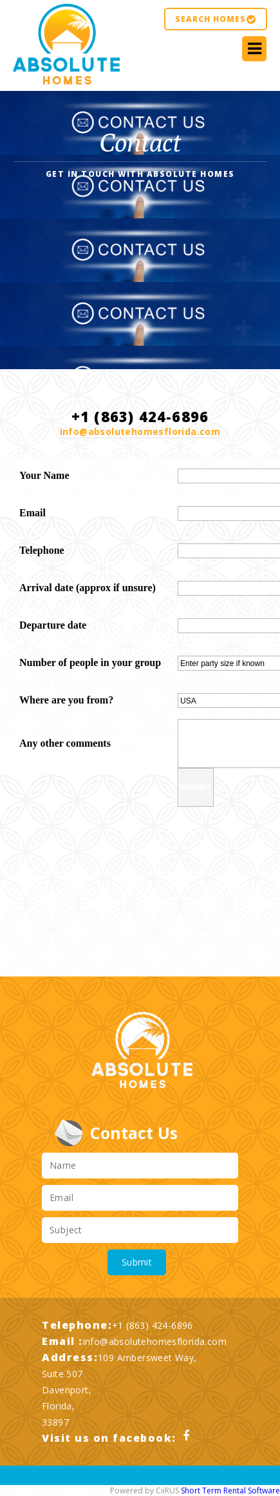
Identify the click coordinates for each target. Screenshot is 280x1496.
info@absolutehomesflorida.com (140, 431)
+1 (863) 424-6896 (152, 1325)
